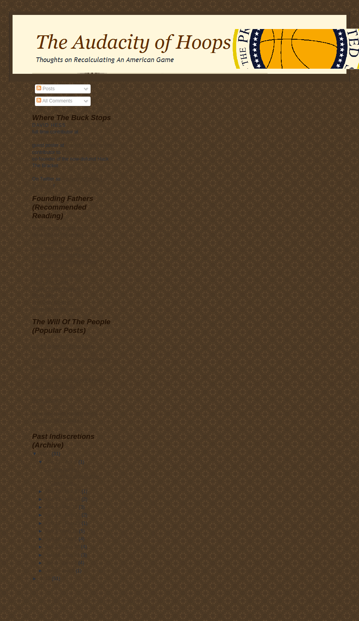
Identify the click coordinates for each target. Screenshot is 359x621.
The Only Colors (50, 302)
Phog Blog (74, 152)
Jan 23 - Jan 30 (63, 547)
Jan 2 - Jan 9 (61, 571)
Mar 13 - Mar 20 (64, 499)
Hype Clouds (47, 400)
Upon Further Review (90, 145)
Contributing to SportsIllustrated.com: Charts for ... (72, 476)
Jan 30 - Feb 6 (62, 539)
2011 (46, 454)
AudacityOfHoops (82, 179)
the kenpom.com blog (57, 228)
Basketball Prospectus (58, 234)
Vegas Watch (47, 242)
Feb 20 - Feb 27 (64, 515)
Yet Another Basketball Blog (64, 262)
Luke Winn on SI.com (56, 248)
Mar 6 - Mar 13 (62, 507)
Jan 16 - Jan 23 (63, 555)
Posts (45, 88)
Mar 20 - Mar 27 (64, 491)
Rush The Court (50, 282)
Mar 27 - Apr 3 (62, 462)
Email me (42, 186)
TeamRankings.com (54, 138)
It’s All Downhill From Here (62, 346)
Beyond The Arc (50, 268)
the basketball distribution (62, 255)
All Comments (54, 101)
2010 (46, 578)
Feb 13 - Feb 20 (64, 523)
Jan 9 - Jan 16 (62, 563)
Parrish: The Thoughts (58, 275)
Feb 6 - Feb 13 (62, 531)
